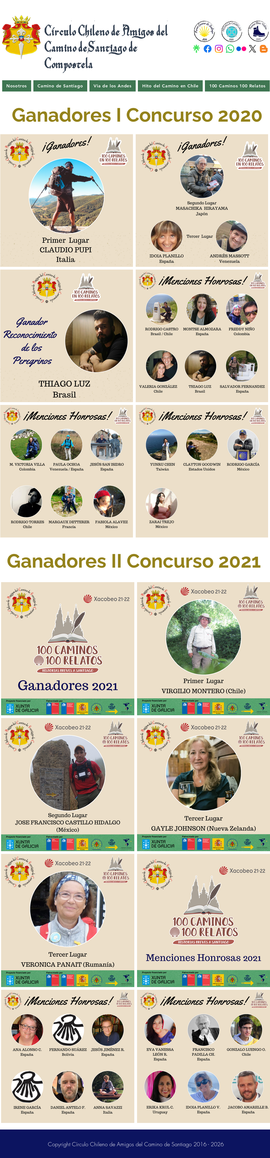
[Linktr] (196, 49)
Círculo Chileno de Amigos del (107, 30)
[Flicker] (241, 49)
